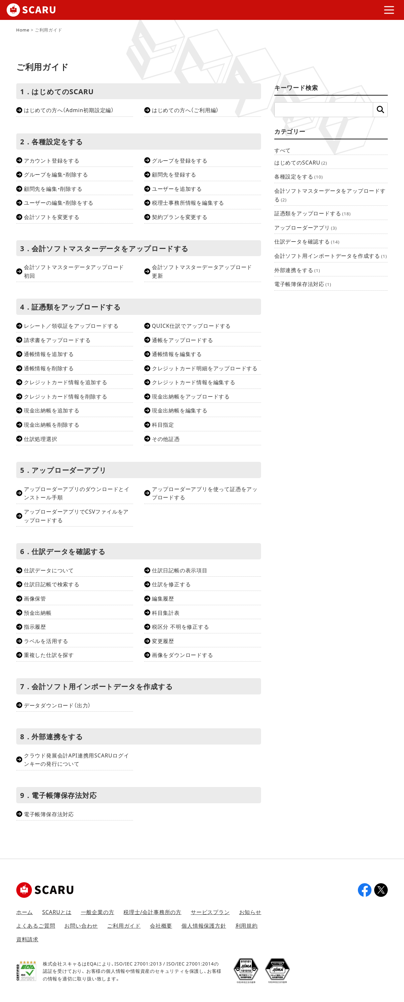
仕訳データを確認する (307, 241)
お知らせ (250, 912)
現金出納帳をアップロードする (191, 396)
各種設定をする (298, 176)
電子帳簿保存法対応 (49, 814)
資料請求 (27, 939)
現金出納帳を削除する (52, 424)
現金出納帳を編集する (180, 410)
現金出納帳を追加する (52, 410)
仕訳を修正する (171, 584)
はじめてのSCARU (300, 162)
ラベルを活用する (46, 641)
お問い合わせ (81, 925)
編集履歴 (163, 598)
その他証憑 (166, 439)
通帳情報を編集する (177, 354)
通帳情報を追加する (49, 354)
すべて (282, 150)
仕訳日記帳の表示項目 (180, 570)
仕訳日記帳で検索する (52, 584)
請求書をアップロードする (57, 340)
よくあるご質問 (35, 925)
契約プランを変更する (180, 217)
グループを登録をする (180, 160)
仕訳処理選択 (40, 439)
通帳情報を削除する (49, 368)
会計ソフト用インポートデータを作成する (330, 255)
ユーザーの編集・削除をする (59, 202)
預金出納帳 (38, 612)
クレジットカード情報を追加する (65, 382)
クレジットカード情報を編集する (194, 382)
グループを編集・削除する (56, 174)
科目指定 (163, 424)
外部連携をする (297, 270)
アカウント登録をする (52, 160)
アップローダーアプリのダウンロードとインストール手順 (77, 493)
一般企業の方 (97, 912)
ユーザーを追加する (177, 188)
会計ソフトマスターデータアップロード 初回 (77, 271)
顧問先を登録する (174, 174)
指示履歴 (35, 626)
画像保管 (35, 598)
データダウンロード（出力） (57, 705)
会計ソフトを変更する (52, 217)
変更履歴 (163, 641)
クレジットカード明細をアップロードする (205, 368)
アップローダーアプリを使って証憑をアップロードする (205, 493)
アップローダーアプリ (305, 227)
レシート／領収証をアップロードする (71, 325)
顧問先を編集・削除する (53, 188)
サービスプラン (210, 912)
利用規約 (247, 925)
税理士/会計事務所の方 (152, 912)
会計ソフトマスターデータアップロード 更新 (205, 271)
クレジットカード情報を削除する (65, 396)
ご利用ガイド (124, 925)
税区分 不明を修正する (180, 626)
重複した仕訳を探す (49, 655)
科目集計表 (166, 612)
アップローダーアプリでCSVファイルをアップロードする (76, 515)
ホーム (24, 912)
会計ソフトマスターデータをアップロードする (330, 194)
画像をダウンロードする (182, 655)
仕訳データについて (49, 570)
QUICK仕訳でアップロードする (191, 325)
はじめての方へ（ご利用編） (185, 110)
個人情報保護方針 (203, 925)
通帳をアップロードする (182, 340)
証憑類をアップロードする (312, 213)
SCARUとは (56, 912)
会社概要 (161, 925)
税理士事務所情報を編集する (188, 202)
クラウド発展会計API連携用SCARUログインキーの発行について (76, 759)
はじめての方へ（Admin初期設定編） (69, 110)
